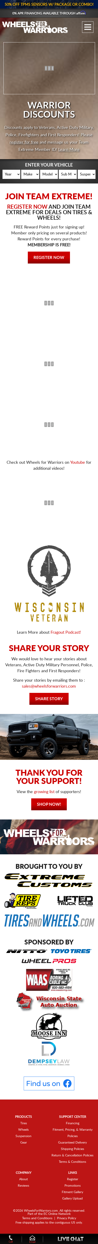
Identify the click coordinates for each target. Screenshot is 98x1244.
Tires (23, 1123)
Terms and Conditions (37, 1218)
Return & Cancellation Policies (72, 1155)
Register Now (49, 258)
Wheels (23, 1129)
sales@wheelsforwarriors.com (49, 686)
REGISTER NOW (27, 207)
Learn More (69, 150)
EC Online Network (57, 1214)
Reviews (23, 1185)
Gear (23, 1142)
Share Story (49, 699)
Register (72, 1179)
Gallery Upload (72, 1198)
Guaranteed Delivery (72, 1142)
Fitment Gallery (72, 1192)
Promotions (72, 1185)
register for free (24, 142)
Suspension (23, 1136)
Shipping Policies (72, 1149)
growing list (44, 792)
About (23, 1179)
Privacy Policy (66, 1218)
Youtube (77, 463)
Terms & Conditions (72, 1161)
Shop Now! (49, 804)
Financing (72, 1123)
